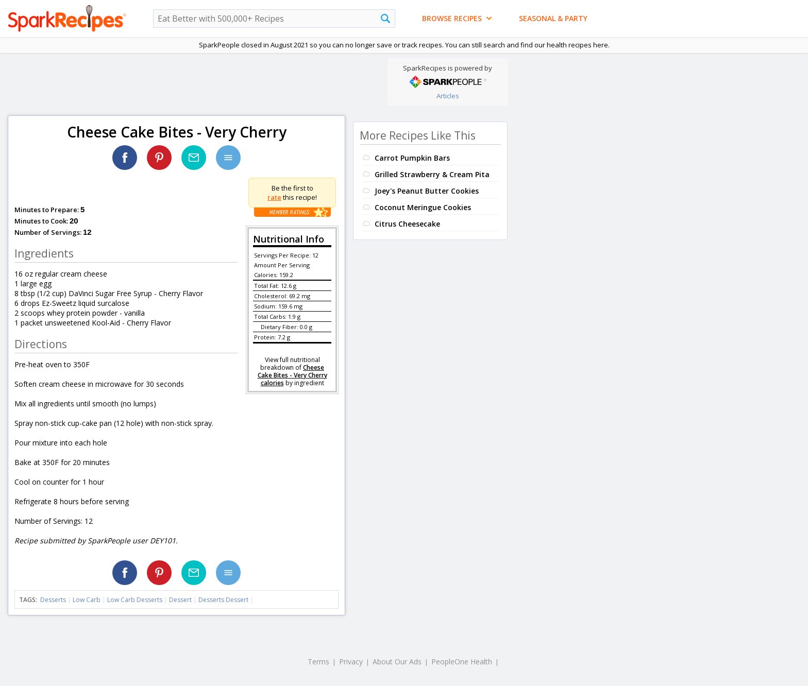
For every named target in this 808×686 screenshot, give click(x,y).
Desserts (53, 599)
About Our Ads (397, 661)
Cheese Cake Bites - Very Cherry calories (292, 375)
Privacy (351, 661)
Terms (318, 661)
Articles (447, 95)
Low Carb (86, 599)
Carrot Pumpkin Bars (412, 158)
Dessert (180, 599)
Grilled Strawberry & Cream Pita (432, 174)
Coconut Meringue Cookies (423, 207)
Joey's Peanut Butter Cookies (427, 191)
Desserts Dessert (223, 599)
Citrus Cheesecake (407, 224)
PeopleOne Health (461, 661)
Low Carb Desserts (134, 599)
